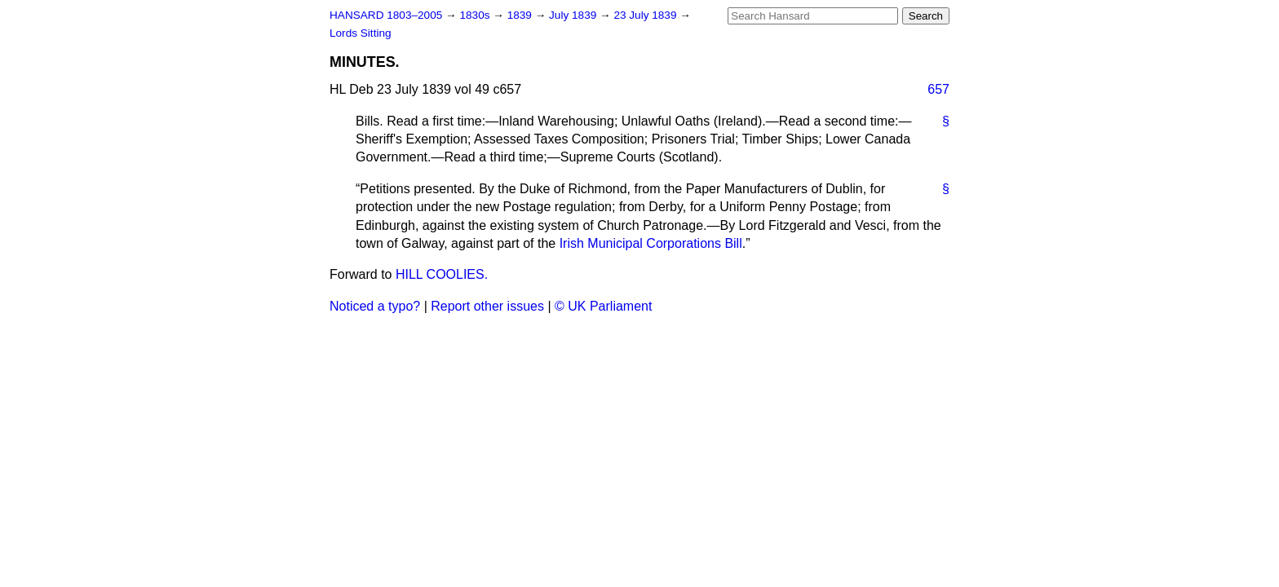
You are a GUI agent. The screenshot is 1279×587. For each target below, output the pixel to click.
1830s (476, 15)
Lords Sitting (361, 33)
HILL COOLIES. (442, 274)
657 (938, 89)
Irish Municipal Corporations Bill (651, 243)
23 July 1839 (646, 15)
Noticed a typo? (375, 306)
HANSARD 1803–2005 (386, 15)
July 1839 (574, 15)
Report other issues (487, 306)
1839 (521, 15)
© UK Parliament (603, 306)
